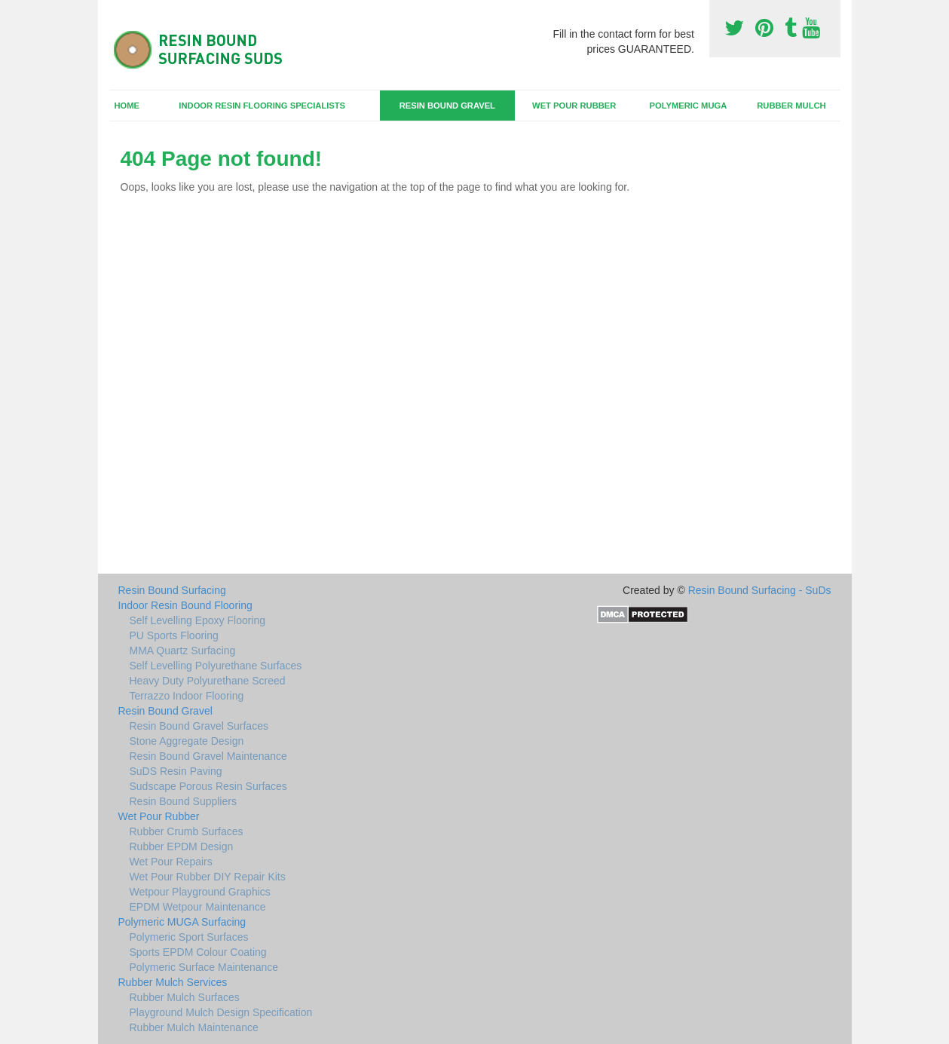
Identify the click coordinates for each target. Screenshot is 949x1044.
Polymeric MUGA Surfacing (182, 922)
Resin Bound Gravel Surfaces (199, 726)
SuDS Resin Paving (176, 771)
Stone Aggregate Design (187, 741)
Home (126, 105)
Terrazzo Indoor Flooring (187, 696)
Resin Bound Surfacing (172, 590)
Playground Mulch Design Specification (221, 1012)
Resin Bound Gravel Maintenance (208, 756)
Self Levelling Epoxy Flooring (198, 620)
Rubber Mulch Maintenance (194, 1027)
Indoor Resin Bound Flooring (185, 605)
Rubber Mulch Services (173, 982)
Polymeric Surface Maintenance (204, 967)
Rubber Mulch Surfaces (185, 997)
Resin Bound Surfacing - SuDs (759, 590)
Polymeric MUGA (688, 105)
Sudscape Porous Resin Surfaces (208, 786)
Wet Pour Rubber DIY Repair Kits (208, 877)
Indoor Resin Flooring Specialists (262, 105)
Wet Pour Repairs (171, 862)
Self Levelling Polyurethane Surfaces (216, 666)
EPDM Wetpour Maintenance (198, 907)
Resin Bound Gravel (447, 105)
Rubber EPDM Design (182, 846)
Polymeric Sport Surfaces (189, 937)
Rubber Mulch (791, 105)
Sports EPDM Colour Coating (198, 952)
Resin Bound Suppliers (183, 801)
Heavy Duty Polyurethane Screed (208, 681)
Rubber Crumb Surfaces (186, 831)
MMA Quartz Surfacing (183, 650)
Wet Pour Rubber (574, 105)
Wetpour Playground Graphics (200, 892)
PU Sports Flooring (174, 635)
